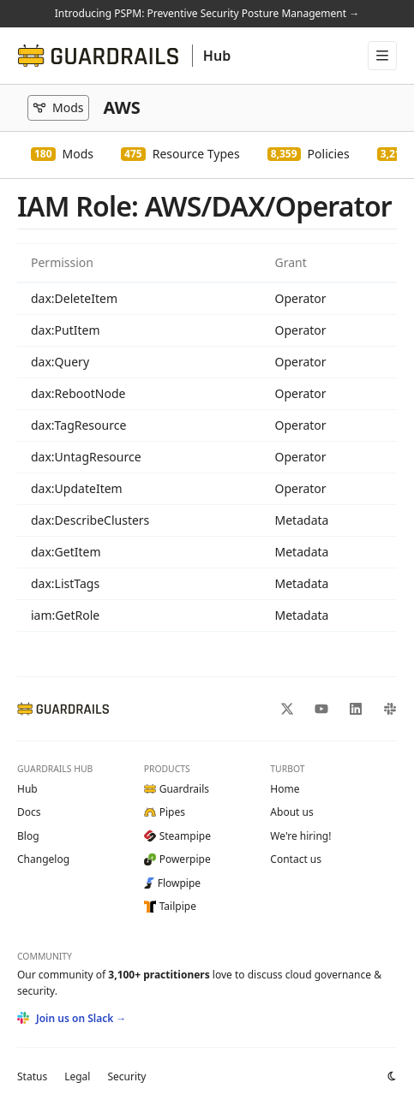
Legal (77, 1076)
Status (32, 1076)
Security (126, 1076)
